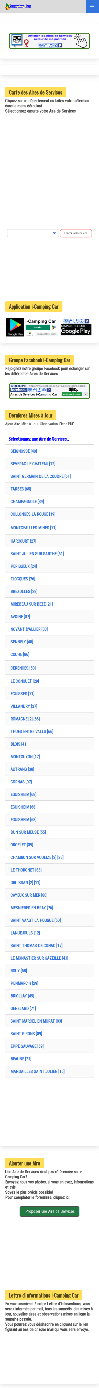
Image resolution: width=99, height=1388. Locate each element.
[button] (92, 6)
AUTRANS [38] (21, 769)
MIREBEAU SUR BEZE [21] (30, 604)
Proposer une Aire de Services (49, 1211)
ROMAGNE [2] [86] (24, 719)
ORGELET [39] (20, 845)
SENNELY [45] (20, 642)
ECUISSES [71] (21, 693)
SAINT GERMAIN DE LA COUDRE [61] (39, 476)
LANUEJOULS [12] (24, 933)
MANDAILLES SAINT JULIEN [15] (36, 1071)
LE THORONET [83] (24, 870)
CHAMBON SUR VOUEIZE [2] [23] (35, 857)
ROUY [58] (17, 970)
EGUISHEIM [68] (22, 794)
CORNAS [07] (20, 782)
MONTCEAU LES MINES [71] (32, 527)
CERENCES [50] (22, 668)
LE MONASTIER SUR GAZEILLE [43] (38, 958)
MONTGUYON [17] (24, 756)
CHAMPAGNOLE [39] (26, 501)
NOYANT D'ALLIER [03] (28, 629)
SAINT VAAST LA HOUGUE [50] (34, 920)
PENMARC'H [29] (23, 983)
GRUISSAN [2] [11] (24, 882)
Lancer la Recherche (75, 233)
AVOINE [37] (19, 616)
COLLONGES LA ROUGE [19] (31, 514)
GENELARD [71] (22, 1008)
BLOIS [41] (17, 744)
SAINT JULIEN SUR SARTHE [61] (36, 553)
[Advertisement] (49, 269)
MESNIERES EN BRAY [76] (30, 907)
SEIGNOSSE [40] (22, 451)
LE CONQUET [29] (23, 681)
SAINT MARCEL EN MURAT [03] (35, 1021)
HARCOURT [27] (22, 541)
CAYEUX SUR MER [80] (27, 895)
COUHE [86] (18, 654)
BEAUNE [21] (19, 1059)
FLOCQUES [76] (21, 579)
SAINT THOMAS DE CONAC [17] (35, 945)
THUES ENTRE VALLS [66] (30, 731)
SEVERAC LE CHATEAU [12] (31, 463)
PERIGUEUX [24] (22, 566)
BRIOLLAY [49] (21, 996)
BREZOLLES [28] (22, 591)
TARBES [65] (19, 489)
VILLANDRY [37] (22, 706)
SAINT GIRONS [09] (25, 1033)
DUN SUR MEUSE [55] (27, 832)
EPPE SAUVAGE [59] (25, 1046)
